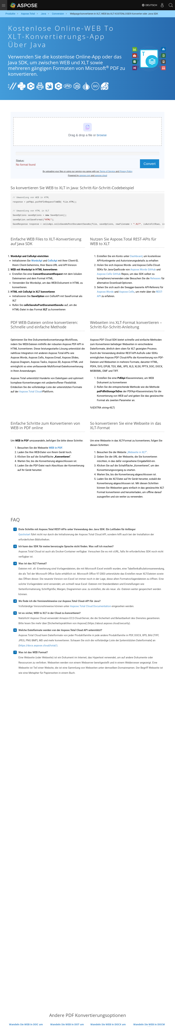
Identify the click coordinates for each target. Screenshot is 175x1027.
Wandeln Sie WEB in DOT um (67, 1024)
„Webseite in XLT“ (137, 452)
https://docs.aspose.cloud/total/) (38, 645)
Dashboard (136, 256)
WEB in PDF (55, 447)
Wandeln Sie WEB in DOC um (26, 1024)
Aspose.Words (105, 291)
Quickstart (24, 534)
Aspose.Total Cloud (30, 391)
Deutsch (149, 5)
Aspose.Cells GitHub (109, 274)
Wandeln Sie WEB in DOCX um (108, 1024)
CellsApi (52, 260)
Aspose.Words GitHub (143, 269)
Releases (155, 278)
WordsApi (36, 260)
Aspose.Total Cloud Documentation (90, 606)
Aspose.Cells (126, 291)
